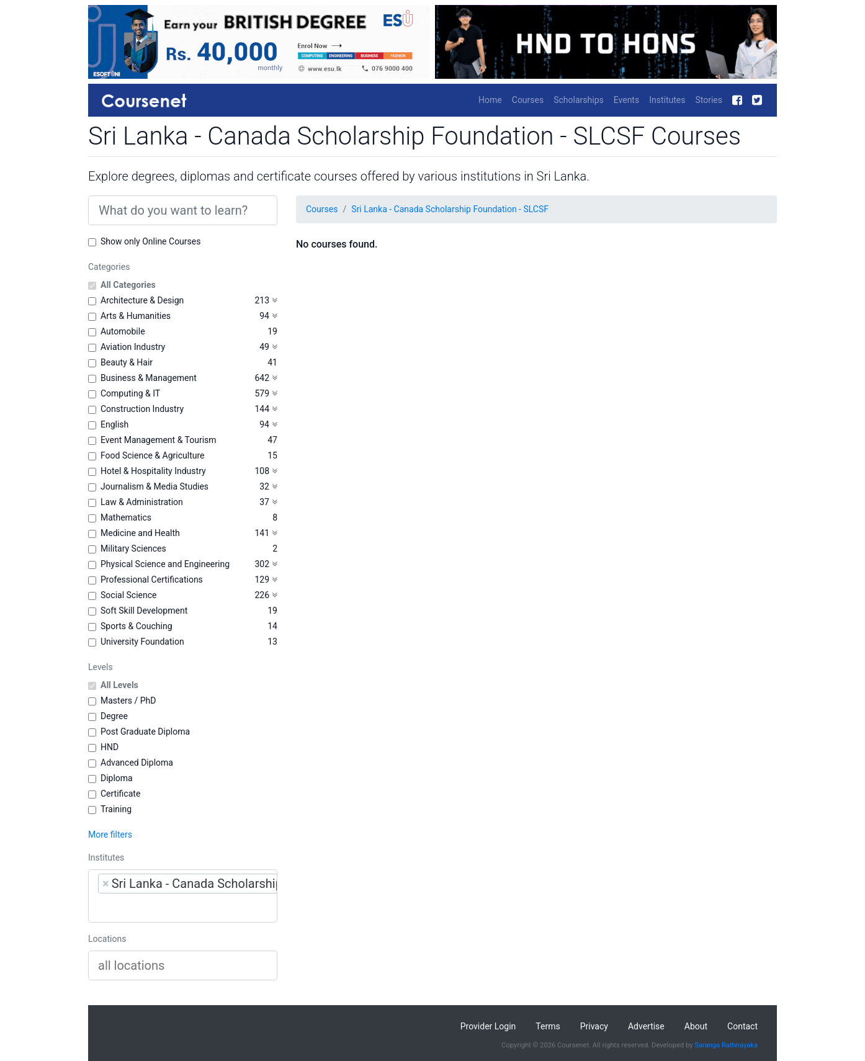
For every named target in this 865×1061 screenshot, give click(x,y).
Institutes (667, 100)
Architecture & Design (142, 300)
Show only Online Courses (150, 241)
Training (116, 809)
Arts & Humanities (136, 316)
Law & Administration (142, 502)
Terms (548, 1026)
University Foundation (142, 642)
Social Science (128, 595)
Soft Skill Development (144, 611)
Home (490, 100)
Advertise (646, 1026)
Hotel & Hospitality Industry (153, 471)
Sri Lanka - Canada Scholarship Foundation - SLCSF (450, 209)
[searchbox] (177, 907)
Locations (107, 939)
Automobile (123, 331)
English (114, 424)
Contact (742, 1026)
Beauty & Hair (127, 362)
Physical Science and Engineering (165, 564)
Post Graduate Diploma (145, 731)
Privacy (594, 1026)
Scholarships (579, 100)
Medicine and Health (140, 533)
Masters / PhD (128, 700)
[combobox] (182, 896)
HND (110, 747)
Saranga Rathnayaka (726, 1045)
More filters (110, 834)
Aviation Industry (133, 347)
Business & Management (149, 378)
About (695, 1026)
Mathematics (126, 517)
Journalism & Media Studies (154, 486)
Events (626, 100)
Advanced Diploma (137, 763)
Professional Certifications (152, 579)
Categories (109, 267)
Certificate (120, 794)
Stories (708, 100)
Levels (100, 667)
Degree (114, 716)
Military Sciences (133, 548)
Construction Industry (142, 409)
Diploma (117, 778)
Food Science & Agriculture (152, 455)
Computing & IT (130, 393)
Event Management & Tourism (159, 440)
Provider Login (488, 1026)
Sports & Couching (137, 626)
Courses (528, 100)
